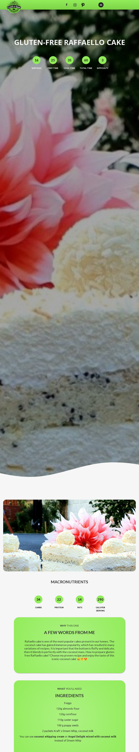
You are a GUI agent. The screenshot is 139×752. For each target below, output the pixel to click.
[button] (129, 535)
